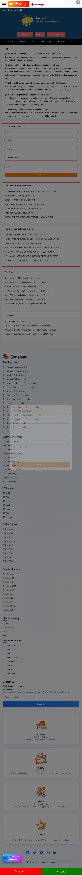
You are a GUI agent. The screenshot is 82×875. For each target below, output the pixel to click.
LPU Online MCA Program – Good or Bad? (21, 287)
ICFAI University (9, 481)
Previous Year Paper (57, 34)
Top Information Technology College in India (22, 415)
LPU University (9, 450)
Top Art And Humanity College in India (19, 411)
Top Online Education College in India (19, 387)
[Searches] (78, 2)
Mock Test (40, 34)
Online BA (7, 557)
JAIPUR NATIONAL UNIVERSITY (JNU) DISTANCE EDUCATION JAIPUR (32, 239)
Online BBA (7, 549)
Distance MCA (9, 649)
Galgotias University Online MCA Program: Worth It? (25, 299)
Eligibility (21, 41)
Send (41, 174)
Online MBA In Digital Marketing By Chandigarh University (27, 282)
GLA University (9, 457)
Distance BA (8, 669)
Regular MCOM (9, 586)
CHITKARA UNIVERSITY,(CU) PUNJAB (19, 196)
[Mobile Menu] (4, 4)
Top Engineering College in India (17, 367)
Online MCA (8, 533)
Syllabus (32, 41)
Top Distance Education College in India (20, 383)
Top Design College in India (14, 423)
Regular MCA (8, 578)
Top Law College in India (13, 403)
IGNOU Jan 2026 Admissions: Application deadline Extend (27, 325)
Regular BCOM (9, 606)
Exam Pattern (45, 41)
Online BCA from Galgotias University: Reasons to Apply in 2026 (29, 295)
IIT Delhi (6, 493)
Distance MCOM (10, 657)
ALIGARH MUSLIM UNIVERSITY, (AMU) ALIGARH (23, 208)
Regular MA (8, 582)
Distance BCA (9, 665)
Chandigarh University (12, 453)
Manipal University (11, 441)
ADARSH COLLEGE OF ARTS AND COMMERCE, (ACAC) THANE (29, 217)
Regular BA (7, 602)
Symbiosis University (12, 469)
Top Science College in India (15, 379)
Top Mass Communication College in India (21, 419)
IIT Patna (6, 509)
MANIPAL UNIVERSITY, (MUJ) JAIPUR (19, 213)
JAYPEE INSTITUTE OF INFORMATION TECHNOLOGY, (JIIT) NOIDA (30, 191)
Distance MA (8, 653)
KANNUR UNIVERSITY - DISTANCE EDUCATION (23, 243)
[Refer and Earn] (18, 4)
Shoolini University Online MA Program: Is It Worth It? (25, 304)
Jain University (9, 445)
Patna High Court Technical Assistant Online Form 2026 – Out (29, 334)
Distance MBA (9, 645)
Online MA (7, 537)
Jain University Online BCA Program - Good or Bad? (25, 291)
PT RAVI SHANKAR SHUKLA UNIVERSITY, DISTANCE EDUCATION (30, 252)
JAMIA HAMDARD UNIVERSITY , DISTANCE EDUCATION (26, 260)
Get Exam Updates (24, 34)
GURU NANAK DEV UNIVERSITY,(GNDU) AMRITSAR (24, 204)
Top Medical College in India (15, 375)
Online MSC (8, 545)
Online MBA (8, 529)
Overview (9, 41)
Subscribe (41, 704)
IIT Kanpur (7, 497)
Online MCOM (9, 541)
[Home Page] (37, 4)
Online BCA (8, 553)
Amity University (10, 465)
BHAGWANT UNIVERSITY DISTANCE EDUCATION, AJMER (27, 235)
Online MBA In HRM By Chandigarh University (22, 278)
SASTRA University (11, 461)
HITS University (9, 473)
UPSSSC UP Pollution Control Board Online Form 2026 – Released (30, 330)
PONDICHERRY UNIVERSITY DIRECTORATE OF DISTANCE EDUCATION (32, 248)
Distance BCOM (9, 673)
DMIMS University (10, 477)
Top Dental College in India (14, 427)
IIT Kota (6, 513)
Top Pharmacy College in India (16, 395)
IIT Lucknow (8, 517)
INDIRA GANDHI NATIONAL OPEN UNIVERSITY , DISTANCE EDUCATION (32, 256)
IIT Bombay (7, 505)
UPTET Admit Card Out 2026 (16, 321)
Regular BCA (8, 598)
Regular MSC (8, 590)
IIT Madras (7, 501)
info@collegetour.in (16, 686)
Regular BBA (8, 594)
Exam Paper (60, 41)
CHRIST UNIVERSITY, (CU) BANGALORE (20, 200)
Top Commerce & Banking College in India (21, 407)
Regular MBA (8, 574)
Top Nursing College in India (15, 391)
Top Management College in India (17, 371)
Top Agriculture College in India (16, 399)
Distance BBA (8, 661)
